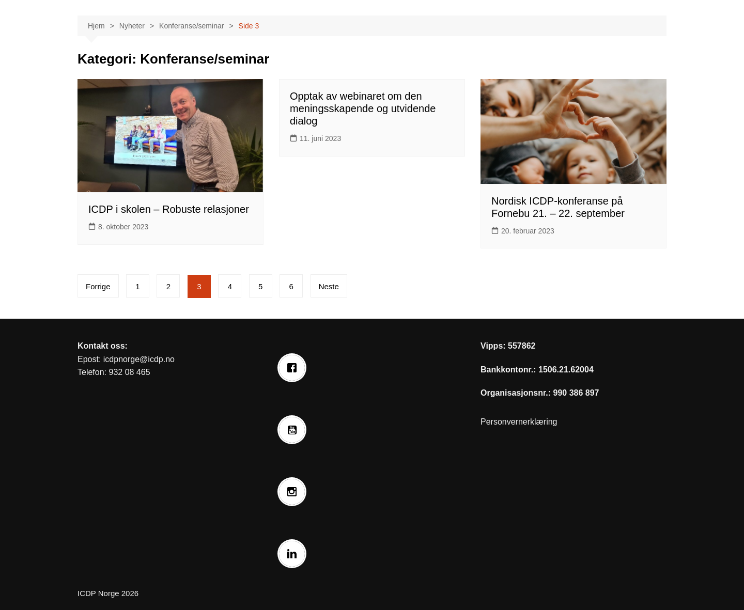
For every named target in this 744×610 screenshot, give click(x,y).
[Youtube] (294, 430)
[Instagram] (294, 492)
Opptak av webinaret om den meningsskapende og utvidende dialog (363, 108)
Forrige (98, 286)
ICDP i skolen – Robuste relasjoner (168, 209)
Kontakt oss (101, 345)
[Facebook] (294, 368)
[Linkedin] (294, 554)
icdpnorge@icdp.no (139, 359)
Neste (329, 286)
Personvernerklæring (519, 421)
